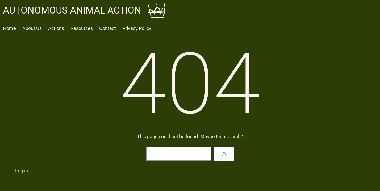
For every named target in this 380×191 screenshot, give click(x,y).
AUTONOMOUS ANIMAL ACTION (72, 10)
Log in (21, 170)
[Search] (224, 154)
